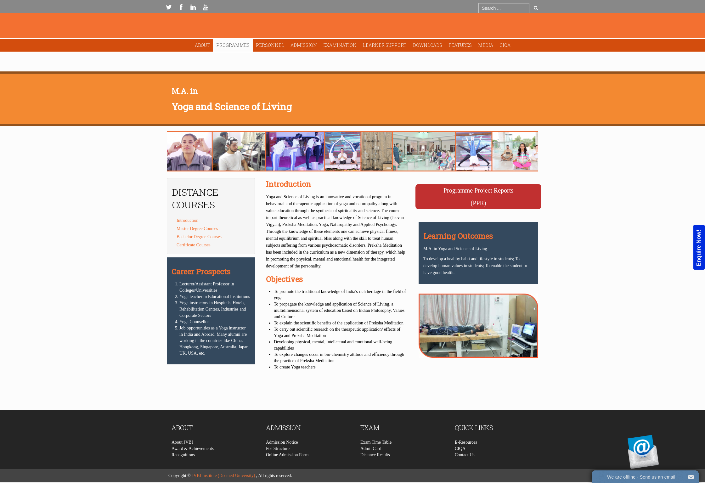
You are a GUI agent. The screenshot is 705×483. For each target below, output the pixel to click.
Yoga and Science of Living (232, 106)
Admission (303, 45)
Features (460, 45)
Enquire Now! (699, 247)
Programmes (233, 45)
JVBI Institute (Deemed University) (223, 475)
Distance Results (375, 467)
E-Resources (466, 455)
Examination (340, 45)
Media (485, 45)
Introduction (187, 220)
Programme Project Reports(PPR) (478, 196)
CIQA (504, 45)
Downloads (427, 45)
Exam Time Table (376, 455)
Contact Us (465, 467)
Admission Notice (282, 455)
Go (536, 8)
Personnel (270, 45)
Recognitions (183, 467)
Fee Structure (278, 461)
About (202, 45)
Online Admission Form (287, 467)
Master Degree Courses (197, 228)
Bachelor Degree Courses (199, 236)
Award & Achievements (193, 461)
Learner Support (385, 45)
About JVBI (182, 455)
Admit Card (370, 461)
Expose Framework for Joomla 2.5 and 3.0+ (352, 27)
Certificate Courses (194, 245)
